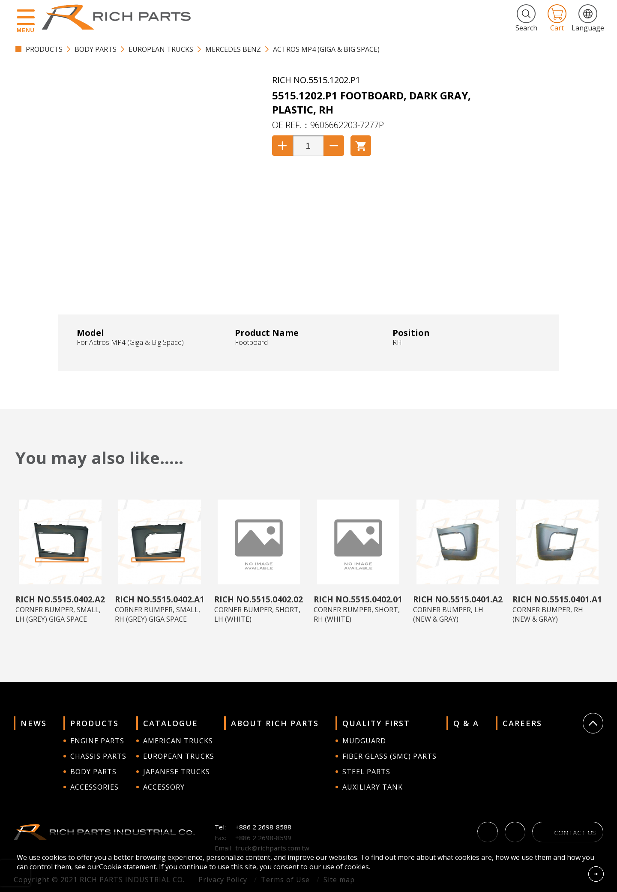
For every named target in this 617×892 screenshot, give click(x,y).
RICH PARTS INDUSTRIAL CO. (120, 17)
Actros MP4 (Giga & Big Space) (326, 49)
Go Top (593, 723)
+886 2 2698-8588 (263, 827)
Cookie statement (127, 866)
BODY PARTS (96, 49)
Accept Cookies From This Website (596, 874)
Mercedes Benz (233, 49)
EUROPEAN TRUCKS (161, 49)
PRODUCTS (44, 49)
